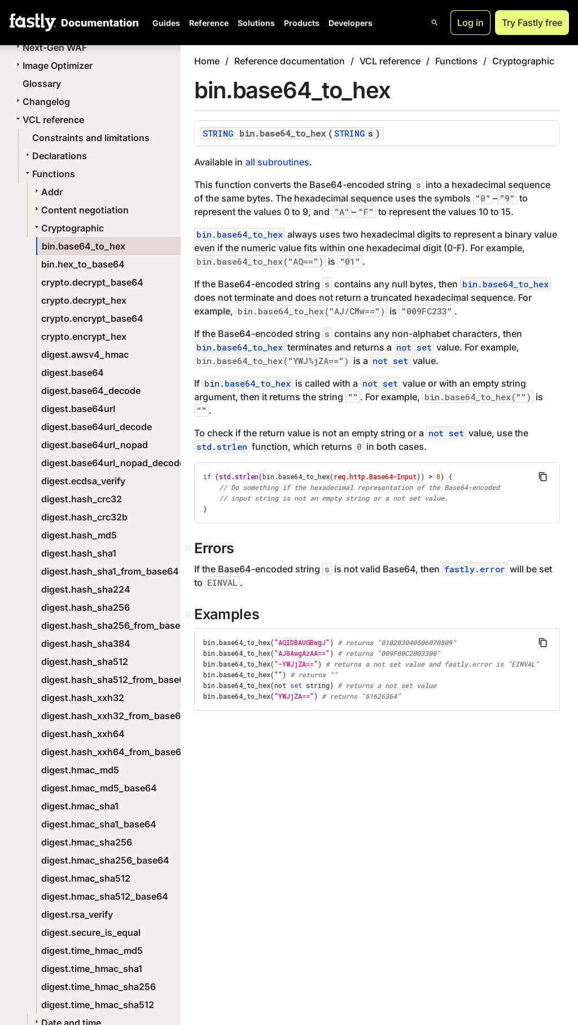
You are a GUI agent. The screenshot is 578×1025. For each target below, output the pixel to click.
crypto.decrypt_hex (83, 300)
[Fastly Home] (32, 23)
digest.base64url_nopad (94, 444)
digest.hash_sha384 (85, 643)
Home (207, 61)
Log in (470, 22)
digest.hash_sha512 (84, 661)
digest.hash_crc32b (84, 517)
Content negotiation (80, 210)
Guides (166, 23)
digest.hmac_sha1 (80, 806)
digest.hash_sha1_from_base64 (110, 571)
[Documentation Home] (97, 23)
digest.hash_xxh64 (83, 733)
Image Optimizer (53, 65)
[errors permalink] (189, 548)
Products (301, 23)
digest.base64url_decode (96, 426)
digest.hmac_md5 (80, 770)
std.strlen (221, 446)
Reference (209, 23)
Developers (351, 23)
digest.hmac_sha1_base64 (98, 824)
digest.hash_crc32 (81, 499)
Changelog (42, 101)
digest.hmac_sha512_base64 (104, 896)
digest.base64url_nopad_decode (113, 462)
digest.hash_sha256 (85, 607)
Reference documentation (289, 61)
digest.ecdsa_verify (83, 481)
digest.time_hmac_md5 (92, 950)
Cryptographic (68, 228)
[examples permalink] (189, 614)
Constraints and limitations (91, 137)
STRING (218, 133)
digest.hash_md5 (79, 535)
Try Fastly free (532, 22)
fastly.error (474, 569)
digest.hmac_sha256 (86, 842)
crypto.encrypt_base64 (92, 318)
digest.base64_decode (91, 390)
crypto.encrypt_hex (83, 336)
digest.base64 (72, 372)
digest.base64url (78, 408)
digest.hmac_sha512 (85, 878)
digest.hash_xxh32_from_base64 (114, 715)
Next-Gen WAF (50, 47)
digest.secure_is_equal (91, 932)
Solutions (256, 23)
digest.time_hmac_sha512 (97, 1004)
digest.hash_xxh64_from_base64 (114, 751)
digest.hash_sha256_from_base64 (116, 625)
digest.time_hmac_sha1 (91, 968)
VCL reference (49, 119)
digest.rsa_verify (77, 914)
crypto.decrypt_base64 (92, 282)
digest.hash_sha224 (85, 589)
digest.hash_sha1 (78, 553)
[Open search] (434, 22)
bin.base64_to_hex (83, 246)
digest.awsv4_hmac (85, 354)
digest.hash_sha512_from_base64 (116, 679)
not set (414, 347)
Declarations (55, 155)
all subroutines (277, 162)
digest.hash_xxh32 (82, 697)
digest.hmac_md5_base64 (99, 788)
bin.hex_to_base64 (83, 264)
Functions (49, 173)
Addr (47, 192)
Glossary (42, 83)
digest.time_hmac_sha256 (98, 986)
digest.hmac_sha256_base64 (105, 860)
